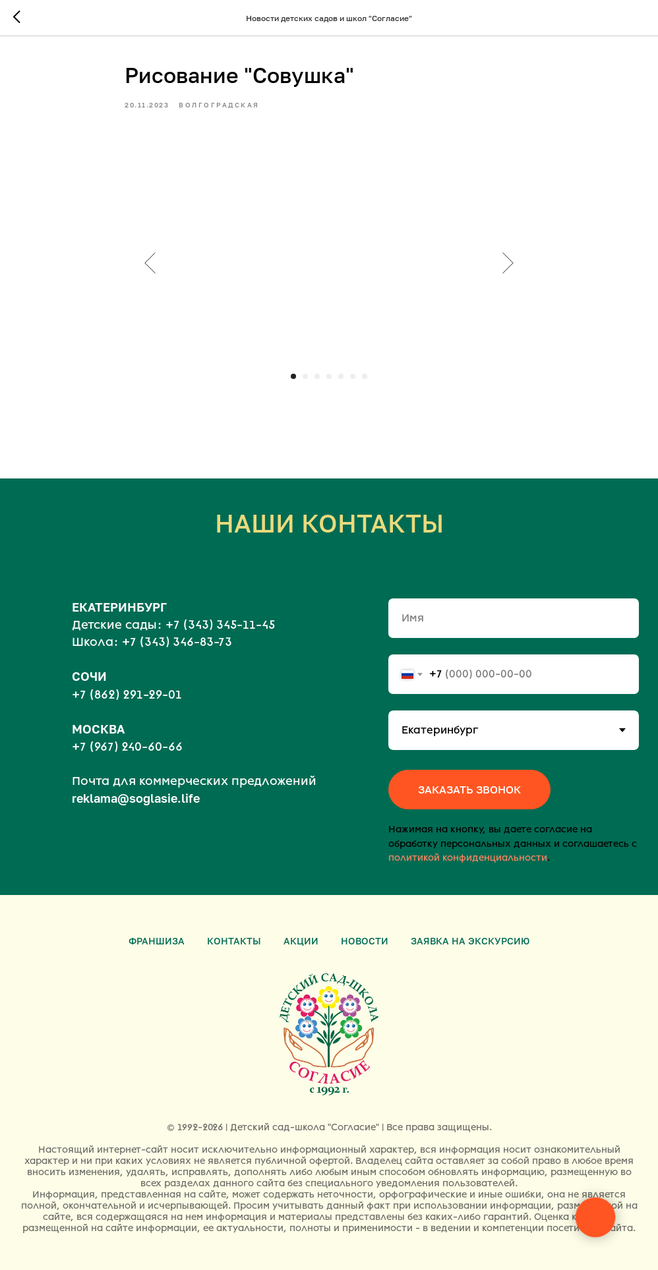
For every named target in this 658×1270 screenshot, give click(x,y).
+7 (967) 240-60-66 (127, 746)
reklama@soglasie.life (136, 798)
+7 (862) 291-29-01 (127, 694)
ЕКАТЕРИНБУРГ (119, 607)
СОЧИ (89, 676)
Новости (364, 940)
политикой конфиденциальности (467, 857)
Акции (301, 940)
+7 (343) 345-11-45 (220, 625)
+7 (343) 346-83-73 (177, 642)
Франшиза (157, 940)
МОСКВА (98, 729)
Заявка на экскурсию (470, 940)
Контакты (234, 940)
